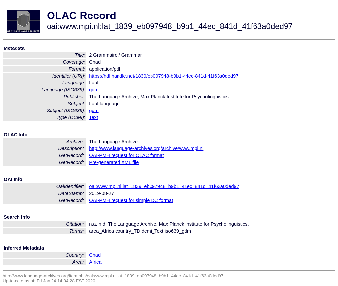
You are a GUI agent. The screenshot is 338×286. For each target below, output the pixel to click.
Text (93, 117)
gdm (94, 89)
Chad (95, 255)
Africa (95, 262)
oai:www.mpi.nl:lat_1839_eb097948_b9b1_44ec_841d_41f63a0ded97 (164, 186)
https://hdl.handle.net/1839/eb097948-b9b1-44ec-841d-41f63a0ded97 (163, 76)
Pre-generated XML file (114, 162)
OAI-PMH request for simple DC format (131, 200)
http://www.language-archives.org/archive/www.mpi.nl (146, 148)
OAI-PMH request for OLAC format (126, 155)
